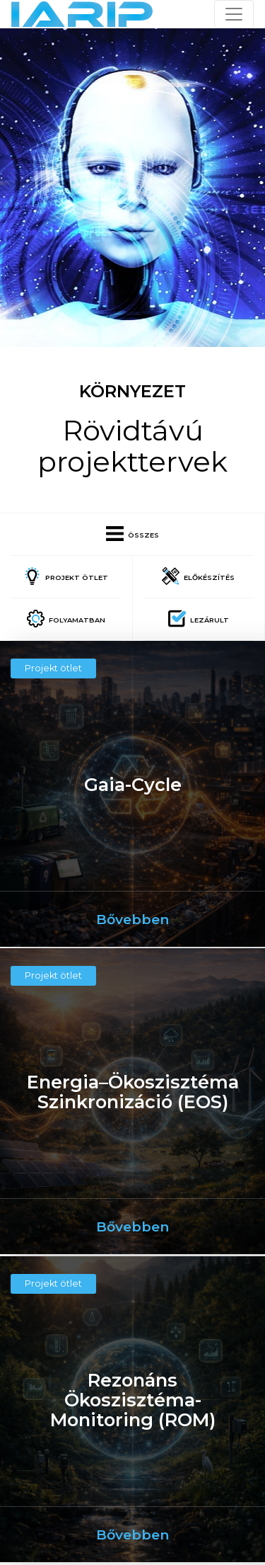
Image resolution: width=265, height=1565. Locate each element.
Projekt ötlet (65, 576)
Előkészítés (198, 576)
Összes (132, 533)
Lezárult (198, 618)
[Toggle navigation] (234, 14)
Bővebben (132, 919)
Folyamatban (66, 618)
